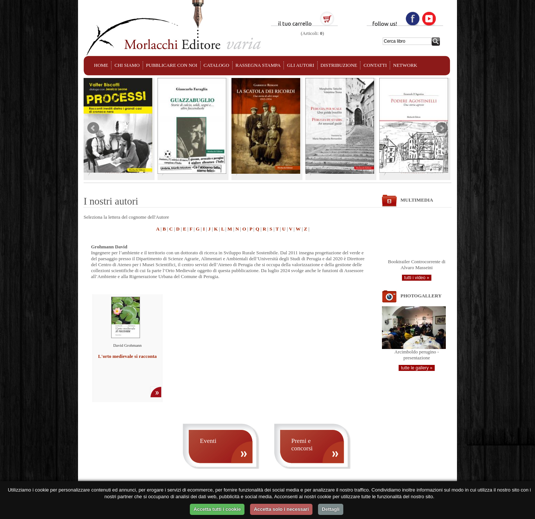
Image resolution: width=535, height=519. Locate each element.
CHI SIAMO (127, 65)
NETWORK (405, 65)
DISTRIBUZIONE (339, 65)
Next (442, 128)
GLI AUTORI (300, 65)
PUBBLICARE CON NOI (171, 65)
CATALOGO (216, 65)
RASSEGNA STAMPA (258, 65)
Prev (93, 128)
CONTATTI (375, 65)
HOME (101, 65)
